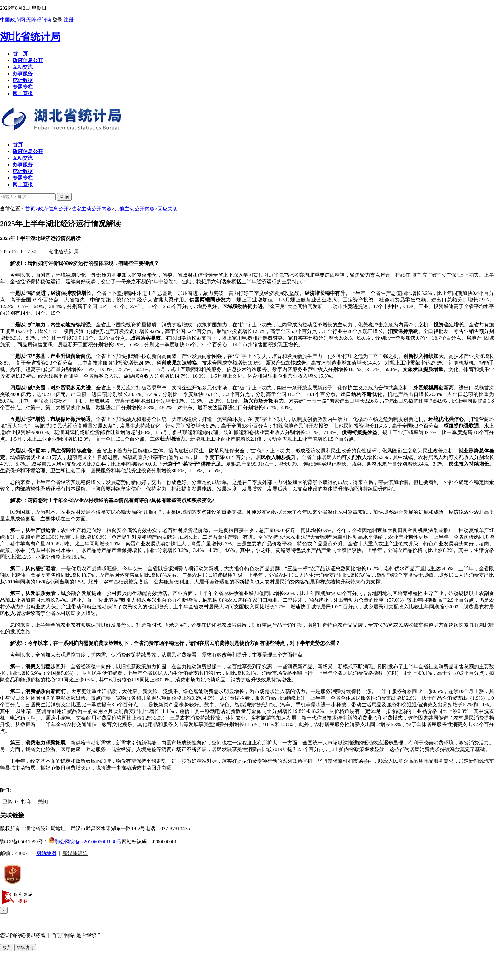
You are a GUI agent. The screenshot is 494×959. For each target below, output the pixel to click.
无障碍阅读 (38, 19)
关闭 (42, 801)
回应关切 (168, 208)
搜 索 (64, 196)
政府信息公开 (53, 208)
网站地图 (46, 853)
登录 (57, 19)
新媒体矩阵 (75, 853)
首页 (30, 208)
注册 (69, 19)
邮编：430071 (15, 853)
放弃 (7, 947)
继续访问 (25, 947)
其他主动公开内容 (134, 208)
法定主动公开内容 (91, 208)
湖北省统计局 (30, 36)
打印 (26, 801)
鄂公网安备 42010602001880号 (85, 841)
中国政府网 (12, 19)
